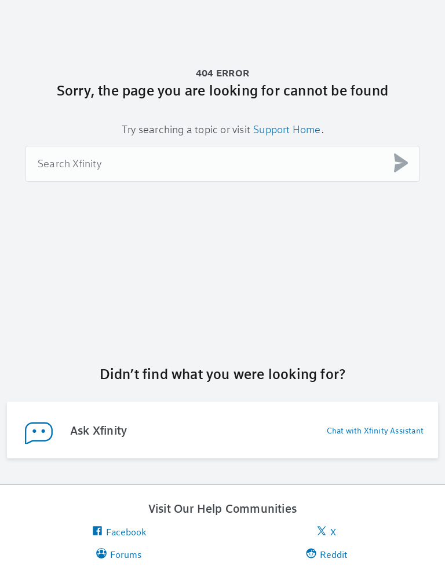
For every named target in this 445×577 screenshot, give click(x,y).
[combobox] (222, 164)
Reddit (326, 554)
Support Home (286, 129)
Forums (118, 554)
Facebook (119, 531)
